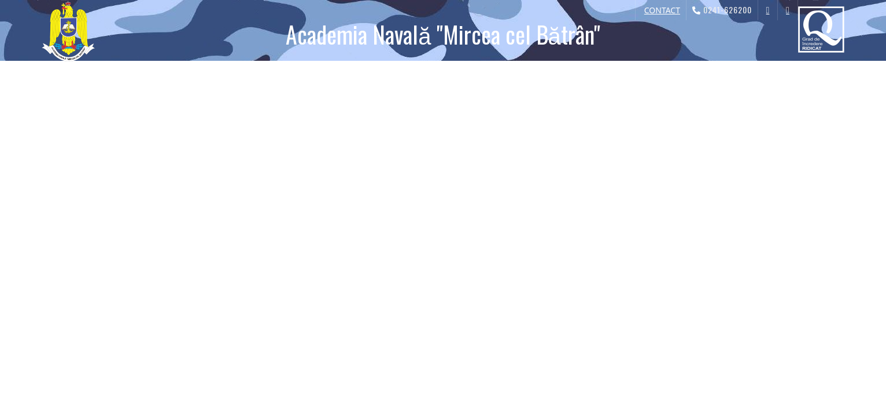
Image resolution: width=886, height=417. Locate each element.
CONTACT (662, 10)
